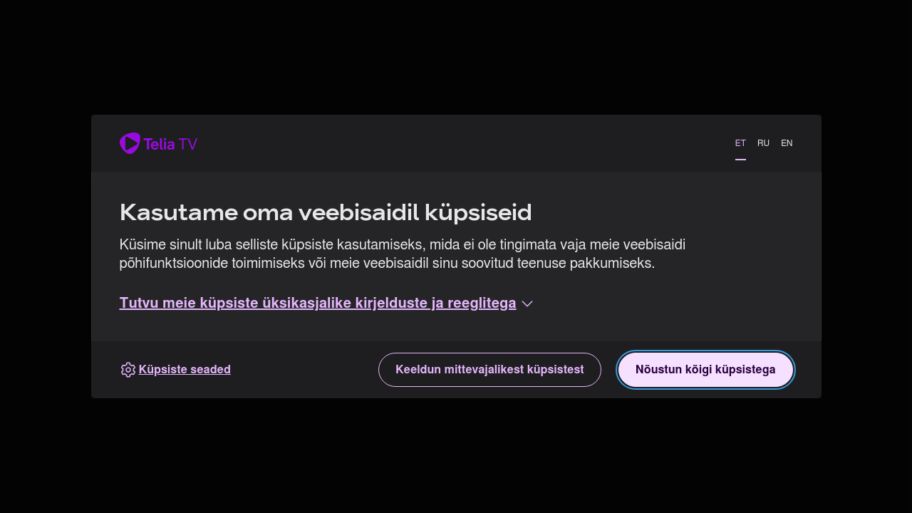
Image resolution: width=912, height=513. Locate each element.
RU (763, 143)
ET (740, 143)
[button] (328, 303)
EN (786, 143)
